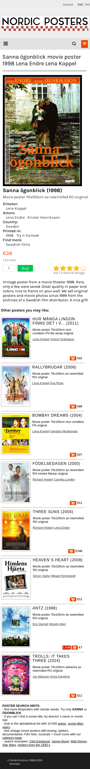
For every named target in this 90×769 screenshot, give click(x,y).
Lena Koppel (16, 208)
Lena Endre (15, 217)
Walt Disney (79, 741)
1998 (10, 235)
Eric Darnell (40, 624)
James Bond (60, 741)
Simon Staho (41, 576)
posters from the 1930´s (34, 745)
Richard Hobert (43, 479)
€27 (76, 454)
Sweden (12, 226)
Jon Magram (41, 676)
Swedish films (18, 244)
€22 (76, 358)
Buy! (25, 268)
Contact (68, 4)
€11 (76, 503)
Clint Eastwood (39, 741)
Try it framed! (27, 235)
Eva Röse (56, 383)
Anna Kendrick (60, 676)
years (6, 727)
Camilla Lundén (64, 479)
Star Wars (9, 745)
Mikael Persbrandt (63, 576)
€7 (76, 647)
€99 (76, 406)
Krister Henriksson (44, 217)
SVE (87, 4)
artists (62, 723)
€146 (75, 551)
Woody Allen (57, 624)
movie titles (75, 723)
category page (12, 738)
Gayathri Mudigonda (64, 431)
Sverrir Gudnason (62, 339)
